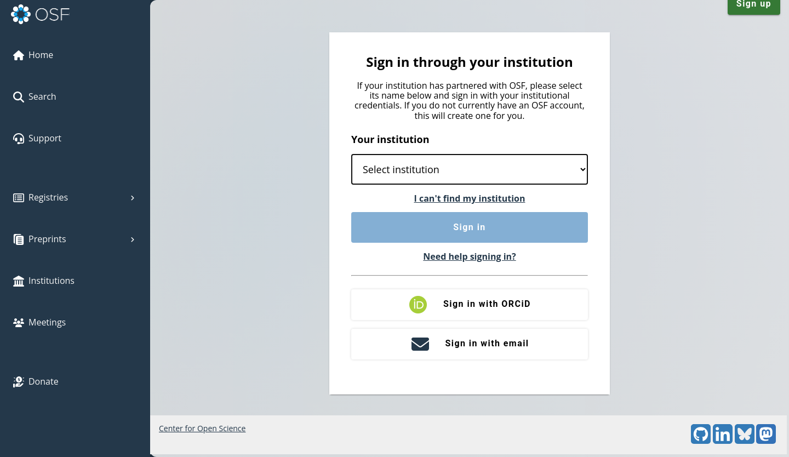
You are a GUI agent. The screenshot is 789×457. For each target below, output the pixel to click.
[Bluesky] (744, 441)
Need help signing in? (469, 256)
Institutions (44, 281)
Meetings (39, 322)
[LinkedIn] (723, 441)
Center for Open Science (202, 428)
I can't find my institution (469, 198)
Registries (75, 197)
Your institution (390, 139)
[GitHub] (701, 441)
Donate (36, 381)
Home (33, 55)
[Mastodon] (766, 441)
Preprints (75, 239)
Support (37, 138)
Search (34, 96)
